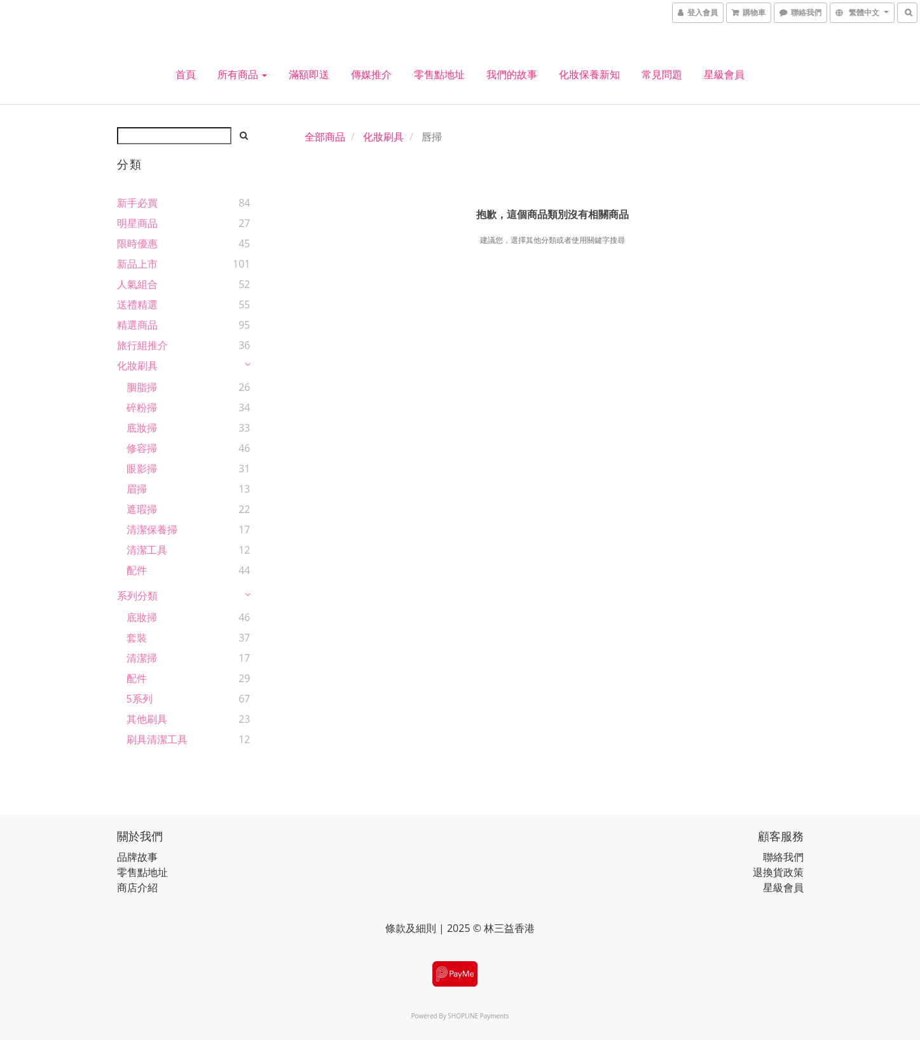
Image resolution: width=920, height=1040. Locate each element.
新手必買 (137, 203)
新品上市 (137, 264)
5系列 (140, 699)
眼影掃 (142, 469)
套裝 (137, 638)
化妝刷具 (137, 366)
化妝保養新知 (589, 74)
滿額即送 (309, 74)
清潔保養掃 (152, 530)
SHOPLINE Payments (478, 1015)
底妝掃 (142, 428)
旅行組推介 (142, 345)
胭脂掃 (142, 387)
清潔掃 (142, 658)
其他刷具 (147, 719)
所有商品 (242, 74)
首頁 (185, 74)
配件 (137, 570)
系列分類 (137, 596)
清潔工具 (147, 550)
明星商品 (137, 223)
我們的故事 (511, 74)
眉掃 (137, 489)
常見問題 (662, 74)
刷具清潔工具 (157, 739)
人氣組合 (137, 284)
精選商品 (137, 325)
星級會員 (724, 74)
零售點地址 (439, 74)
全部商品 (325, 137)
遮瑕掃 (142, 509)
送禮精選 (137, 304)
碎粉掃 (142, 407)
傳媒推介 (371, 74)
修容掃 (142, 448)
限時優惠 (137, 243)
